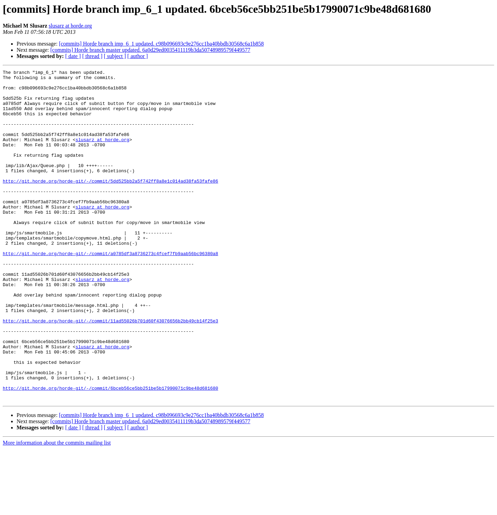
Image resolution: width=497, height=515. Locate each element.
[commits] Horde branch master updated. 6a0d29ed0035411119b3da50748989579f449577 (150, 50)
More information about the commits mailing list (57, 509)
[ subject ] (115, 56)
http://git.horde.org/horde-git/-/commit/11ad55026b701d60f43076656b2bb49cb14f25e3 (110, 371)
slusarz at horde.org (70, 26)
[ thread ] (92, 56)
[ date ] (73, 56)
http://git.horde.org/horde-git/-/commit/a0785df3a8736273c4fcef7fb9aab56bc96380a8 (110, 291)
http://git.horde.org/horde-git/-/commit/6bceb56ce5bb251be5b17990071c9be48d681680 (110, 452)
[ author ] (137, 56)
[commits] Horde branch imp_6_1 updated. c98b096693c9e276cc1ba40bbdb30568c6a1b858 (161, 44)
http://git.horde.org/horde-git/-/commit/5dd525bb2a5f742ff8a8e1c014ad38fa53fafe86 (110, 204)
